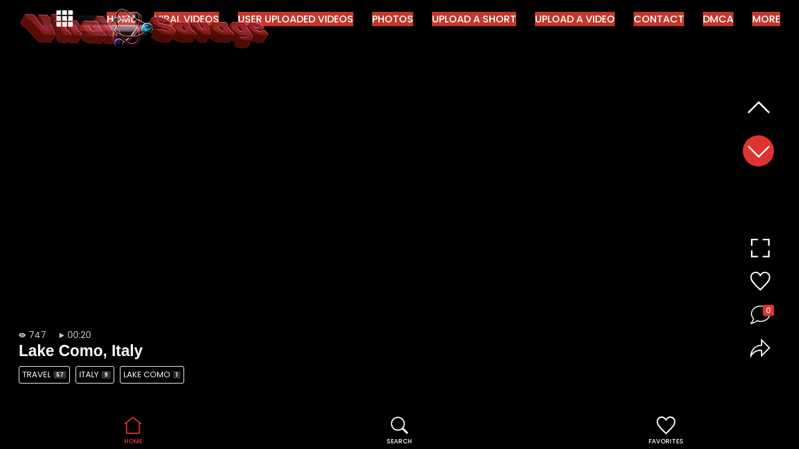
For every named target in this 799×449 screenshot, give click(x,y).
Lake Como (152, 374)
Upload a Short (474, 19)
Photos (392, 19)
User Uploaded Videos (295, 19)
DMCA (718, 19)
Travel (44, 374)
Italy (94, 374)
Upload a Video (575, 19)
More (766, 19)
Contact (659, 19)
